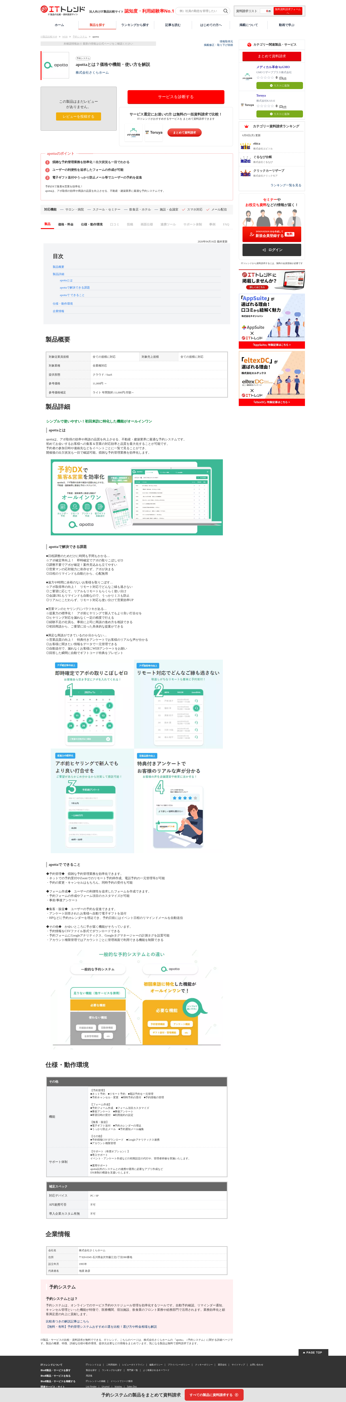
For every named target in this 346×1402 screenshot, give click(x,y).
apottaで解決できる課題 (75, 287)
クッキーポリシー (204, 1364)
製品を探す (97, 25)
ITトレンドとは (93, 1364)
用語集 (89, 1375)
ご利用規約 (111, 1364)
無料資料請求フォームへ (288, 11)
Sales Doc (132, 1386)
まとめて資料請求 (184, 132)
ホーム (59, 25)
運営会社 (222, 1364)
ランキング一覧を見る (286, 185)
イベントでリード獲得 (122, 1381)
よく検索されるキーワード (156, 1370)
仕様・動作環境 (63, 303)
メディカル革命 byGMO (273, 67)
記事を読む (173, 25)
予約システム (80, 36)
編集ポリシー (156, 1364)
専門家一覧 (132, 1370)
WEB (65, 36)
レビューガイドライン (133, 1364)
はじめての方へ (211, 25)
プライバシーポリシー (179, 1364)
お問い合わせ (256, 1364)
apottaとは (66, 280)
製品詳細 (58, 274)
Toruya (261, 95)
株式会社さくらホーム (92, 72)
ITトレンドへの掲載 (95, 1381)
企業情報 (58, 311)
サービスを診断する (176, 97)
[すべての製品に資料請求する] (214, 1395)
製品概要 (58, 266)
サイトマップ (238, 1364)
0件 (285, 78)
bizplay (118, 1386)
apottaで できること (72, 295)
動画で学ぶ (286, 25)
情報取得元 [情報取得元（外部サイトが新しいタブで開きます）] (226, 41)
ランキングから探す (135, 25)
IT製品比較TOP (49, 36)
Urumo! (106, 1386)
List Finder (91, 1386)
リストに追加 (280, 85)
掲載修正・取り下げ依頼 (218, 45)
